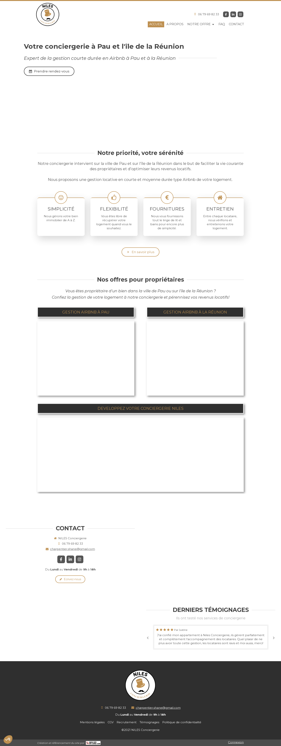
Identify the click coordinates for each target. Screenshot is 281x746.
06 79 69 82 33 (208, 14)
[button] (86, 358)
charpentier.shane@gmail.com (72, 549)
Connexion (236, 742)
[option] (210, 637)
